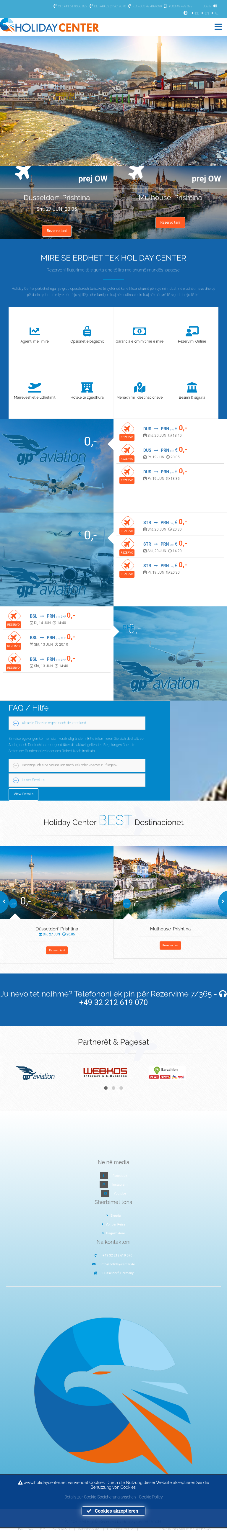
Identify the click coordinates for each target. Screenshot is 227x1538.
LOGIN (210, 6)
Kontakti (61, 1528)
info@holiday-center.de (118, 1264)
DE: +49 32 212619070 (107, 6)
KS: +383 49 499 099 (144, 6)
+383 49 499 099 (177, 6)
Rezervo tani (57, 231)
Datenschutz (120, 1528)
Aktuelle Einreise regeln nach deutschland (54, 723)
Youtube (120, 1193)
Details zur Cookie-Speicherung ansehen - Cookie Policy (114, 1497)
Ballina (25, 1528)
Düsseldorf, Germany (118, 1273)
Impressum (88, 1528)
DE (194, 13)
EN (204, 13)
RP (42, 1528)
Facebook (120, 1176)
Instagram (119, 1184)
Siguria (113, 1215)
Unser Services (33, 780)
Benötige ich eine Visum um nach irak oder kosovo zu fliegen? (69, 765)
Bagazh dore (113, 1233)
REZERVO (127, 437)
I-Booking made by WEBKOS (184, 1528)
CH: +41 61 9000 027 (69, 6)
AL (214, 13)
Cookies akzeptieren (113, 1511)
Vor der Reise (114, 1224)
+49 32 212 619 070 (113, 1002)
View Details (23, 794)
